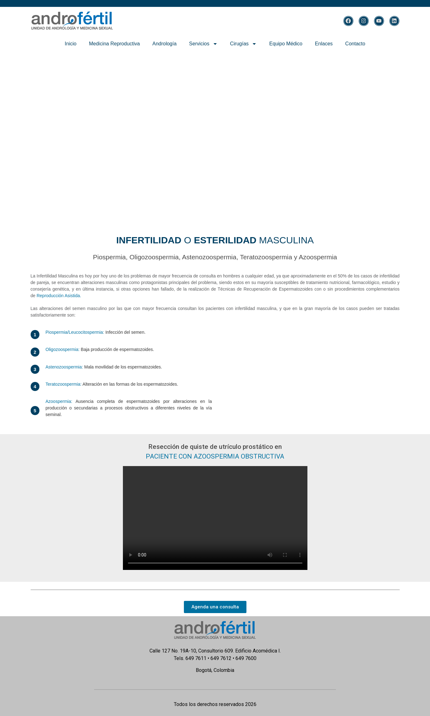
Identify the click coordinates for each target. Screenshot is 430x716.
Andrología (164, 43)
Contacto (355, 43)
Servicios (203, 43)
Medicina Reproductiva (114, 43)
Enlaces (324, 43)
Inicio (70, 43)
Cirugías (243, 43)
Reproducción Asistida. (59, 295)
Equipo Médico (285, 43)
